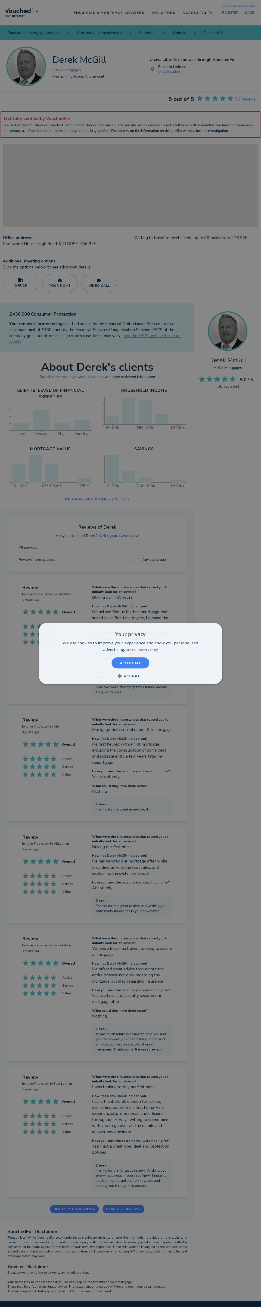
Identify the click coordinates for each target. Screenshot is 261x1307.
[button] (130, 675)
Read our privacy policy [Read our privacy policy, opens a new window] (142, 650)
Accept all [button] (130, 663)
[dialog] (130, 653)
